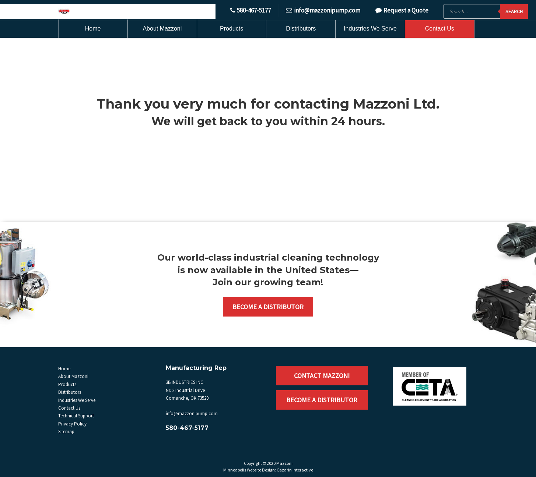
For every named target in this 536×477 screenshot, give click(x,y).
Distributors (301, 28)
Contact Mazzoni (322, 375)
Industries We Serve (370, 28)
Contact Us (439, 28)
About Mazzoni (162, 28)
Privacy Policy (72, 424)
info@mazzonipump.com (323, 10)
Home (93, 28)
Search (514, 11)
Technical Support (76, 416)
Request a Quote (401, 10)
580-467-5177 (250, 10)
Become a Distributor (268, 307)
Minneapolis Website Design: (249, 470)
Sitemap (66, 431)
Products (231, 28)
